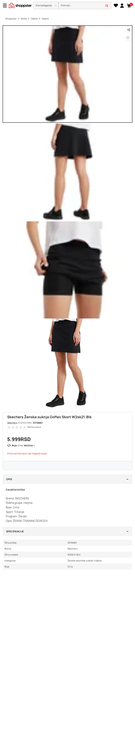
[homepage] (20, 5)
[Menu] (6, 5)
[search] (85, 5)
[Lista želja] (116, 5)
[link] (122, 5)
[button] (46, 5)
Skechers (12, 422)
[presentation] (67, 5)
